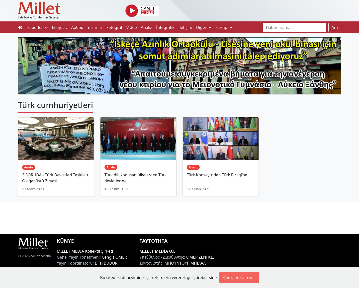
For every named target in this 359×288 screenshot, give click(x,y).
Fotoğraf (114, 27)
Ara (335, 27)
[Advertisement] (179, 217)
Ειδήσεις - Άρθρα (67, 27)
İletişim (185, 27)
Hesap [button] (223, 27)
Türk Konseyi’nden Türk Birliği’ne (217, 175)
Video (131, 27)
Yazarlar (95, 27)
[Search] (294, 27)
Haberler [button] (37, 27)
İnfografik (165, 27)
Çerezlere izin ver (239, 277)
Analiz (146, 27)
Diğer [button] (203, 27)
